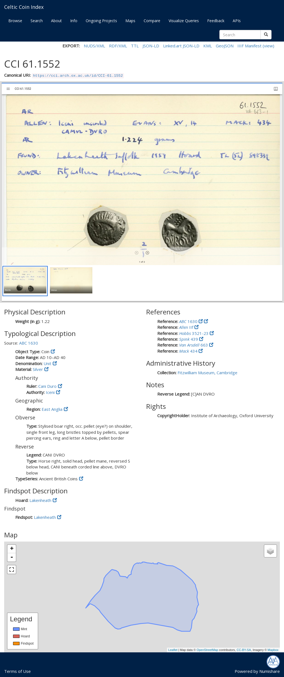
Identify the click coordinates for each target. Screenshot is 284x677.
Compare (152, 20)
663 (194, 345)
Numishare (269, 671)
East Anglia (52, 409)
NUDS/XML (94, 45)
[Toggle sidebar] (8, 88)
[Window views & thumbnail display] (275, 88)
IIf (186, 327)
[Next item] (147, 252)
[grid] (142, 283)
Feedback (215, 20)
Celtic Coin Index (24, 7)
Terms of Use (17, 671)
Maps (130, 20)
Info (73, 20)
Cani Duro (47, 386)
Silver (38, 369)
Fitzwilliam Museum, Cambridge (207, 372)
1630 (189, 321)
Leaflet (173, 650)
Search (37, 20)
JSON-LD (151, 45)
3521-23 (194, 333)
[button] (25, 281)
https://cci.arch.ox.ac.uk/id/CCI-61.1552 (78, 76)
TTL (135, 45)
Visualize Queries (184, 20)
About (56, 20)
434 (189, 351)
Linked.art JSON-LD (181, 45)
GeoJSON (225, 45)
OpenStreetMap (207, 650)
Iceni (50, 392)
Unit (47, 363)
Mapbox (273, 650)
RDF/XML (118, 45)
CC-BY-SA (244, 650)
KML (207, 45)
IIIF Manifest (249, 45)
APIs (237, 20)
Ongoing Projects (101, 20)
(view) (268, 45)
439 (189, 339)
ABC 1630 (28, 343)
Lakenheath (40, 500)
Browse (15, 20)
